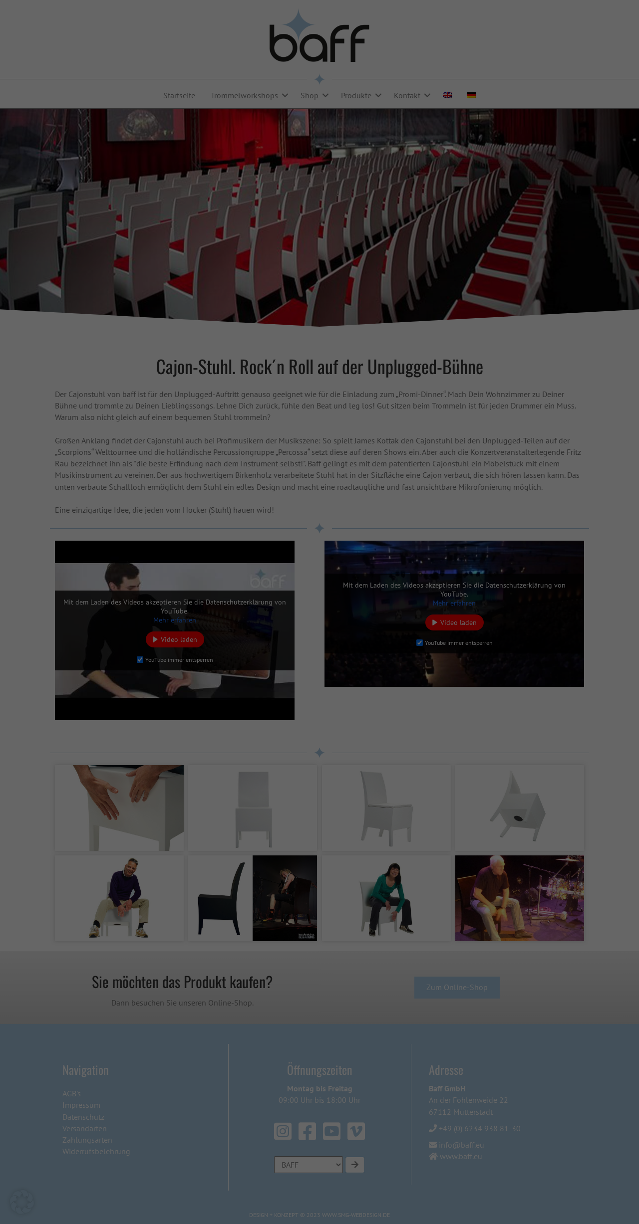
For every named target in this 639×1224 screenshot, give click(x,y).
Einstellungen (203, 586)
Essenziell (352, 430)
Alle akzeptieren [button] (224, 724)
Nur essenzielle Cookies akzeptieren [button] (319, 753)
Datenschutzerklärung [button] (323, 806)
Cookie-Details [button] (277, 806)
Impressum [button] (366, 806)
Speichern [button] (415, 724)
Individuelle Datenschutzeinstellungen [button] (319, 783)
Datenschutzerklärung (168, 557)
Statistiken (353, 481)
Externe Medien (361, 533)
